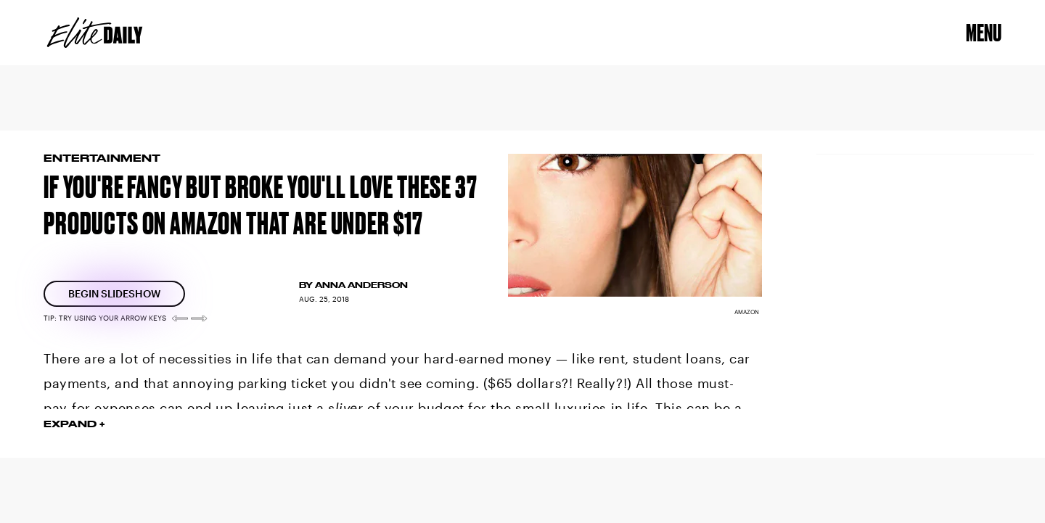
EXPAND (70, 424)
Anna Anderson (361, 285)
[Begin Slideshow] (114, 294)
